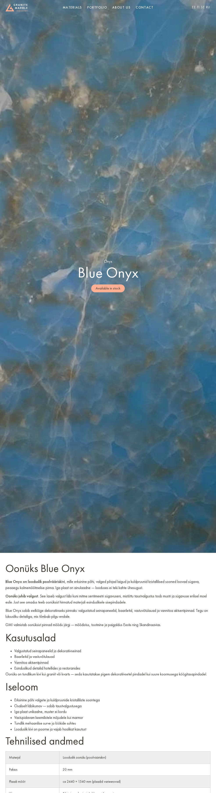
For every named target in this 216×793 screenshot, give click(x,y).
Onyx (108, 261)
